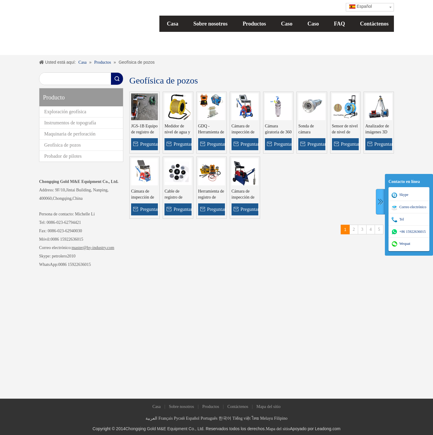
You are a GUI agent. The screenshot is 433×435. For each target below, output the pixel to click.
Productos (254, 24)
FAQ (339, 24)
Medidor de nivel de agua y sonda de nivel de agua (177, 129)
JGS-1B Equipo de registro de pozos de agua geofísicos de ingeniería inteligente (144, 129)
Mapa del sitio (268, 406)
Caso (287, 24)
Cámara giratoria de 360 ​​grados (278, 129)
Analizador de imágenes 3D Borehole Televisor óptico (377, 129)
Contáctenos (374, 24)
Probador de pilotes (62, 156)
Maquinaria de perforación (70, 133)
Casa (172, 24)
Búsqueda (117, 79)
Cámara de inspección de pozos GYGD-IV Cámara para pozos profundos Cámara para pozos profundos (245, 129)
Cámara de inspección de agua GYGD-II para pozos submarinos (143, 194)
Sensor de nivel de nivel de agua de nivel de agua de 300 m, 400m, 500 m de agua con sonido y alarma (345, 129)
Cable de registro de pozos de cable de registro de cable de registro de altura (176, 194)
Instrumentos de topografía (70, 122)
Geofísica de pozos (62, 145)
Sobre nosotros (210, 24)
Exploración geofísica (65, 111)
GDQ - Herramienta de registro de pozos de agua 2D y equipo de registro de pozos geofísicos (211, 129)
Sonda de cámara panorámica (308, 129)
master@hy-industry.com (93, 247)
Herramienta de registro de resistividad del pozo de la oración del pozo (211, 194)
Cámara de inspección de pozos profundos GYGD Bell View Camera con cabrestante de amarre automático (245, 194)
